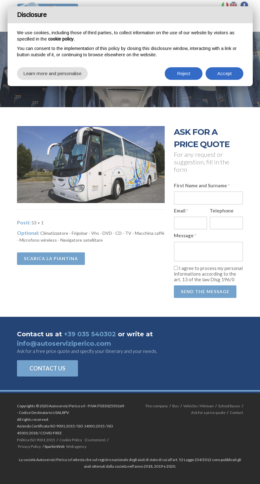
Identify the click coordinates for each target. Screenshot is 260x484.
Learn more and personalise (52, 73)
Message (185, 235)
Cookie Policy (70, 439)
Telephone (222, 210)
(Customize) (95, 439)
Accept (224, 73)
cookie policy (61, 38)
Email (181, 210)
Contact (236, 412)
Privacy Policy (29, 446)
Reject (183, 73)
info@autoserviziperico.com (64, 343)
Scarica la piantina (51, 258)
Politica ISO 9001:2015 (36, 439)
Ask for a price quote (208, 412)
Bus (175, 406)
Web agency (76, 446)
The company (156, 406)
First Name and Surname (202, 185)
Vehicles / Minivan (198, 406)
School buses (229, 406)
